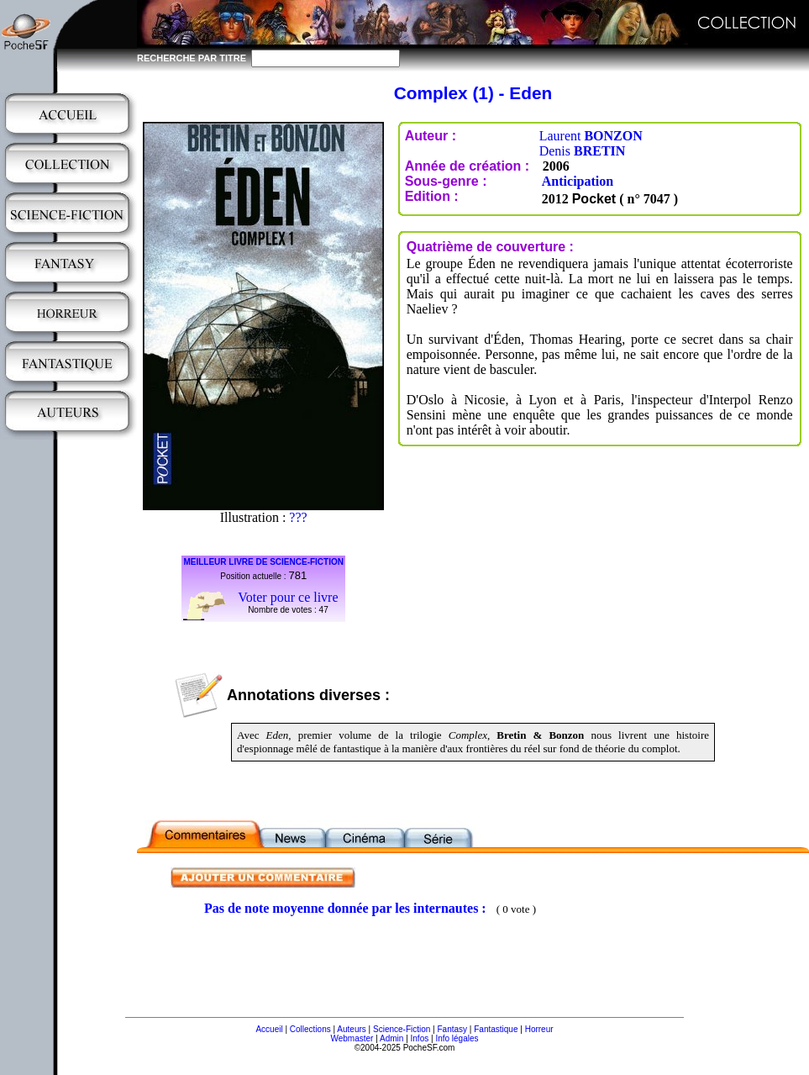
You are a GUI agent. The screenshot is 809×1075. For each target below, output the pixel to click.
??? (298, 517)
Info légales (456, 1038)
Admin (391, 1038)
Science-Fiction (401, 1029)
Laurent (591, 136)
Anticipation (577, 181)
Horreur (539, 1029)
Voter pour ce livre (288, 597)
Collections (310, 1029)
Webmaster (351, 1038)
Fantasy (453, 1029)
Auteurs (351, 1029)
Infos (420, 1038)
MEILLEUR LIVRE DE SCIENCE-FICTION (263, 561)
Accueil (268, 1029)
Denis (582, 151)
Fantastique (495, 1029)
